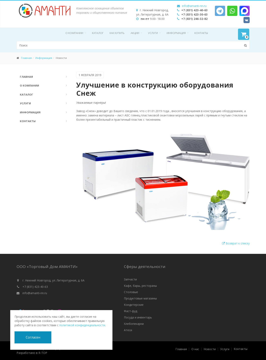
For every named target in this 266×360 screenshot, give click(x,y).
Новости (210, 349)
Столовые (131, 292)
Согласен (33, 337)
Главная (26, 58)
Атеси (128, 330)
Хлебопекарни (134, 324)
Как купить (117, 33)
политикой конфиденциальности (82, 325)
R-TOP (42, 353)
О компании (74, 33)
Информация (176, 33)
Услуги (153, 33)
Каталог (97, 33)
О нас (195, 349)
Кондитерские (134, 305)
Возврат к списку (236, 243)
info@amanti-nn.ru (194, 6)
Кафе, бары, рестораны (140, 286)
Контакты (201, 33)
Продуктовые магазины (140, 298)
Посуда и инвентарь (138, 317)
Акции (135, 33)
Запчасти (130, 279)
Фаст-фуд (130, 311)
